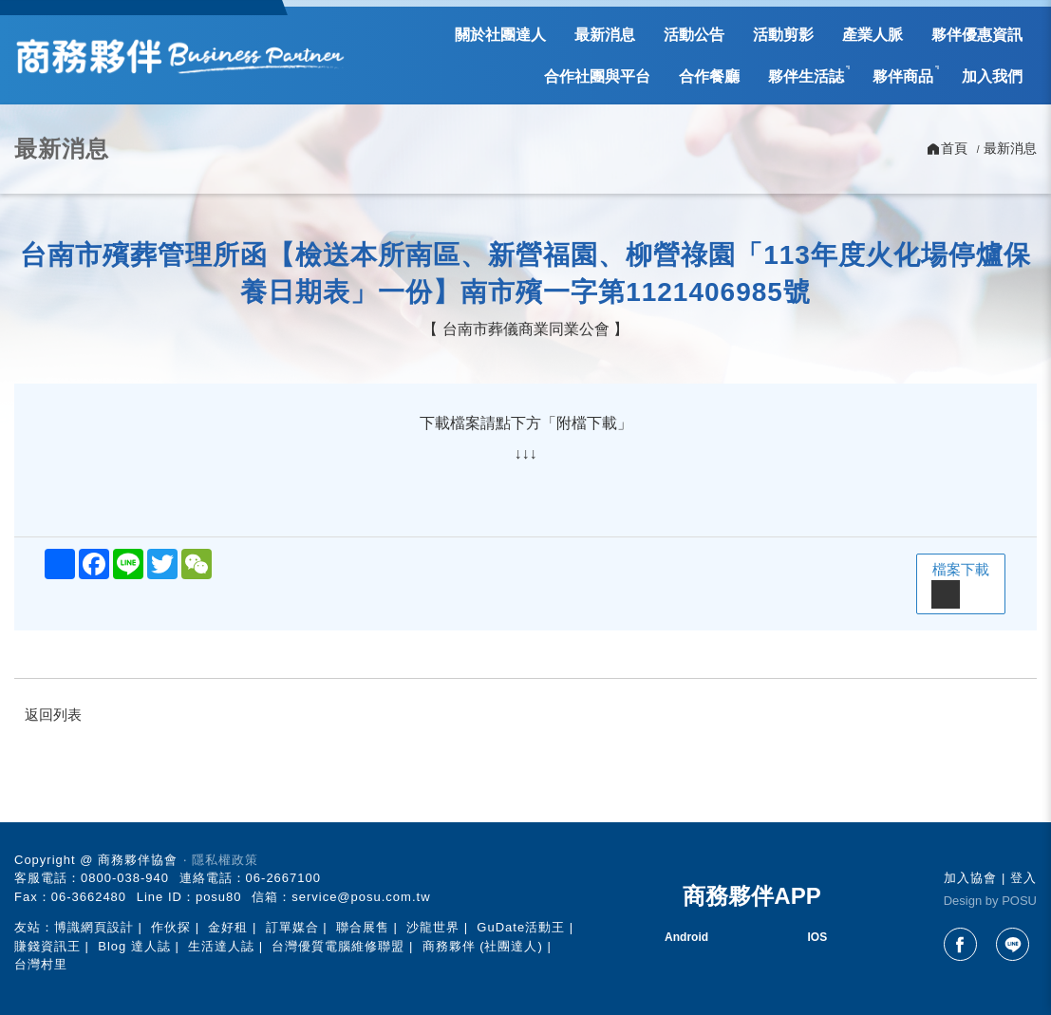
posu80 (219, 897)
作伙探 (171, 927)
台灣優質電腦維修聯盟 (338, 946)
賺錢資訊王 (47, 946)
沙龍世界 (433, 927)
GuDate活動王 (521, 927)
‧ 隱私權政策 (220, 860)
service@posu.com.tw (360, 897)
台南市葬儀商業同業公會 (526, 329)
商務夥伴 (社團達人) (482, 946)
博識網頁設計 (94, 927)
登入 (1023, 878)
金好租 (228, 927)
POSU (1019, 900)
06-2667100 (283, 878)
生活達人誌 (221, 946)
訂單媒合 (292, 927)
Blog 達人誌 (134, 946)
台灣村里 (40, 964)
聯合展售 (362, 927)
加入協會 (970, 878)
